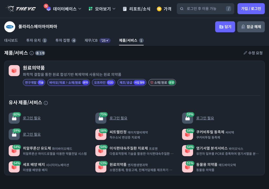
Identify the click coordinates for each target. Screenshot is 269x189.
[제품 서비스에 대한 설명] (31, 53)
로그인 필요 (25, 118)
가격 (164, 9)
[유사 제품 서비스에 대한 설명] (45, 103)
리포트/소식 (136, 9)
